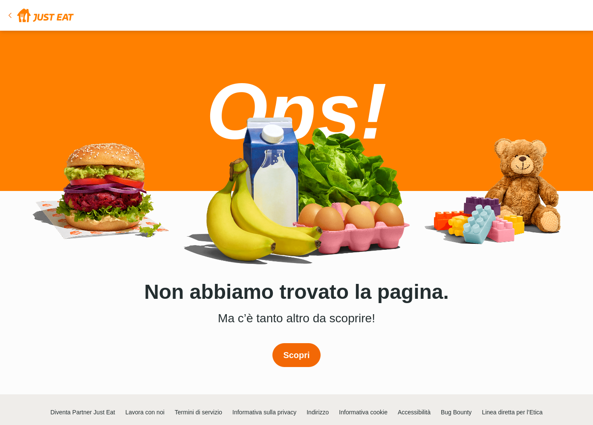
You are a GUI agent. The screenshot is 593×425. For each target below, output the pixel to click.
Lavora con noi (145, 412)
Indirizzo (318, 412)
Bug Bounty (456, 412)
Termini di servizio (198, 412)
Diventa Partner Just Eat (82, 412)
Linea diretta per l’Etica (512, 412)
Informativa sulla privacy (264, 412)
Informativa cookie (363, 412)
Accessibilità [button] (414, 412)
